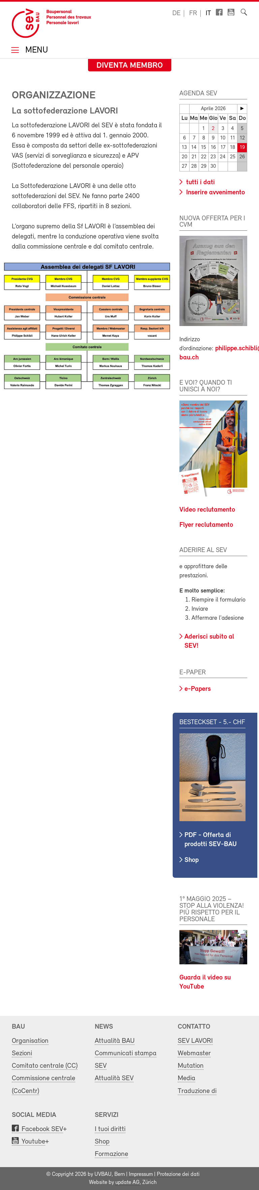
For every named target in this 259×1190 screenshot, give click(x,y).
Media (186, 1078)
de (176, 13)
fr (193, 13)
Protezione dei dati (178, 1174)
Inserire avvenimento (214, 192)
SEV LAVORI (195, 1040)
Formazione (111, 1154)
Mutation (191, 1065)
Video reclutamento (207, 510)
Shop (191, 860)
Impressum (141, 1174)
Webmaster (194, 1053)
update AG (127, 1182)
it (208, 13)
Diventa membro (129, 66)
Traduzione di (197, 1090)
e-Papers (197, 689)
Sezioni (22, 1053)
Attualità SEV (114, 1078)
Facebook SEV (42, 1129)
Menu (35, 50)
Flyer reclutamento (206, 525)
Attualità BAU (115, 1040)
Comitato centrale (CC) (45, 1065)
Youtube (33, 1141)
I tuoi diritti (110, 1129)
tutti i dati (199, 182)
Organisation (30, 1040)
